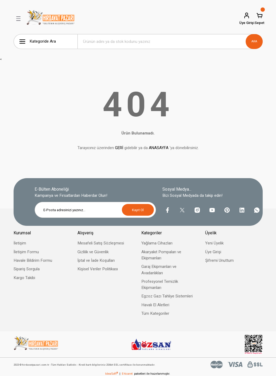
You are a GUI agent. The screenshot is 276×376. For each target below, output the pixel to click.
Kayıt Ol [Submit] (138, 210)
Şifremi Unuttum (219, 260)
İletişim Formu (26, 252)
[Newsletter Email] (95, 210)
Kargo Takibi (24, 277)
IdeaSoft (111, 373)
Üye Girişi (213, 252)
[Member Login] (247, 18)
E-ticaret (127, 373)
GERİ (119, 147)
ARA (254, 41)
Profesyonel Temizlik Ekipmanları (159, 284)
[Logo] (50, 18)
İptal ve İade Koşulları (96, 260)
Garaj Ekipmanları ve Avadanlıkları (158, 269)
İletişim (20, 243)
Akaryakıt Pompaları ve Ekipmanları (161, 255)
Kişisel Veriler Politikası (97, 269)
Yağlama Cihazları (156, 243)
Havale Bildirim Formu (33, 260)
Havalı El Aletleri (155, 305)
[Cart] (259, 18)
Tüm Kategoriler (155, 313)
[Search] (170, 41)
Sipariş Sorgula (27, 269)
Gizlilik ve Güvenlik (93, 252)
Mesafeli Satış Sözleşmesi (100, 243)
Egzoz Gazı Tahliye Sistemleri (167, 296)
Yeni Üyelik (214, 243)
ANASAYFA (158, 147)
